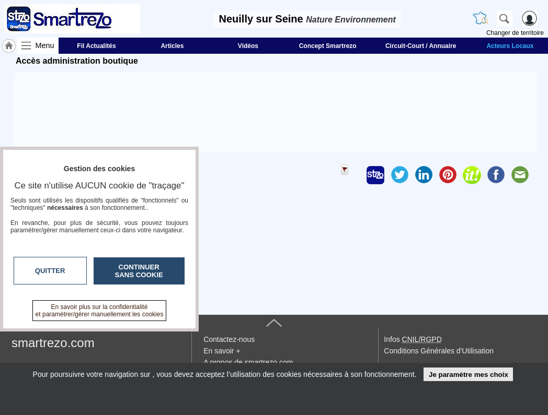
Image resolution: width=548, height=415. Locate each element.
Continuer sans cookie (139, 271)
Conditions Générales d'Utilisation (439, 351)
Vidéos (248, 46)
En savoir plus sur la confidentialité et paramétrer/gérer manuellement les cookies (100, 310)
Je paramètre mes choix (468, 374)
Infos (412, 339)
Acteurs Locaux (509, 46)
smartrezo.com (53, 343)
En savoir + (221, 351)
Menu (45, 45)
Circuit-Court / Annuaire (420, 46)
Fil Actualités (96, 46)
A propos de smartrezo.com (248, 362)
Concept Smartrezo (328, 46)
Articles (172, 46)
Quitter (50, 271)
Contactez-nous (229, 339)
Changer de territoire (515, 33)
